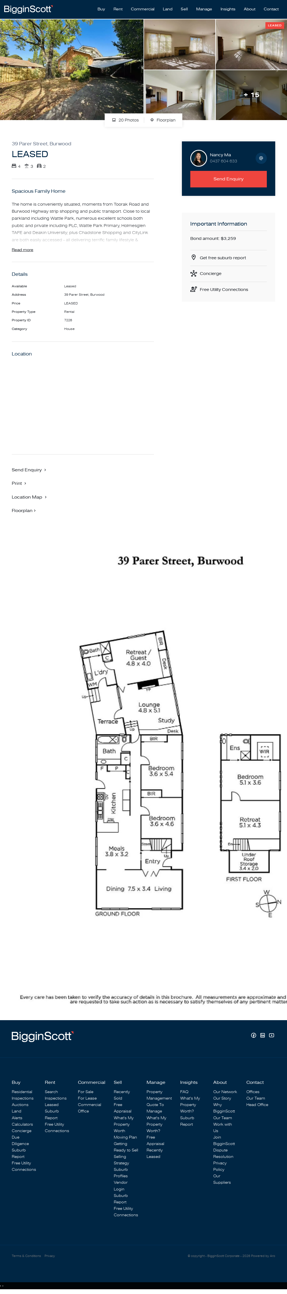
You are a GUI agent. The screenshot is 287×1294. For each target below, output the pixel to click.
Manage (204, 8)
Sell (184, 8)
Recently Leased (155, 1154)
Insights (228, 8)
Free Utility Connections (226, 289)
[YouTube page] (271, 1036)
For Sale (85, 1092)
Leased (52, 1105)
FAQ (184, 1092)
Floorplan (162, 119)
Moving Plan (125, 1137)
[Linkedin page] (263, 1036)
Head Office (257, 1105)
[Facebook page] (254, 1036)
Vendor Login (121, 1186)
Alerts (17, 1118)
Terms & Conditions (26, 1256)
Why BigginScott (224, 1108)
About (249, 8)
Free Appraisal (122, 1108)
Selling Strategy (121, 1160)
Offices (253, 1092)
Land (167, 8)
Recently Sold (122, 1096)
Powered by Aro (263, 1256)
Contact (271, 8)
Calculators (22, 1125)
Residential (22, 1092)
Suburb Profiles (121, 1173)
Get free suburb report (224, 257)
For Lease (87, 1099)
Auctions (20, 1105)
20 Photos (125, 119)
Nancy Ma (220, 153)
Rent (118, 8)
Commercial (142, 8)
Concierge (211, 273)
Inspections (23, 1099)
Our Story (222, 1099)
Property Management (159, 1096)
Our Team (222, 1118)
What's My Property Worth (124, 1125)
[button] (19, 484)
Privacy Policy (220, 1167)
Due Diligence (20, 1141)
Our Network (225, 1092)
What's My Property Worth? (156, 1125)
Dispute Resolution (223, 1154)
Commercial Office (89, 1108)
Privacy (50, 1256)
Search (51, 1092)
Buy (101, 8)
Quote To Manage (155, 1108)
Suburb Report (19, 1154)
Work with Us (222, 1128)
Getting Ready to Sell (126, 1147)
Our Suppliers (222, 1180)
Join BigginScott (224, 1141)
